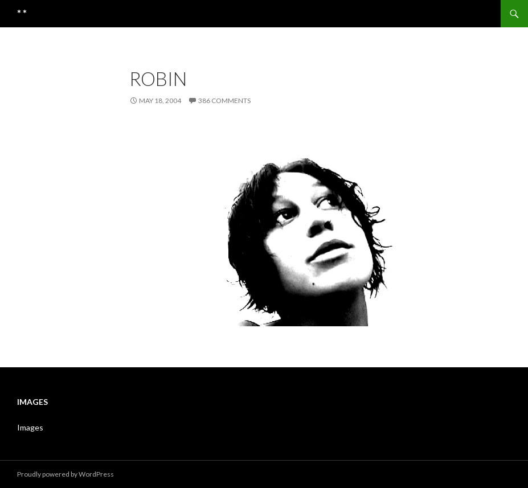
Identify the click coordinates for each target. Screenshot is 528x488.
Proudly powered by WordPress (65, 474)
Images (30, 427)
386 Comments (224, 100)
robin (158, 78)
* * (22, 13)
